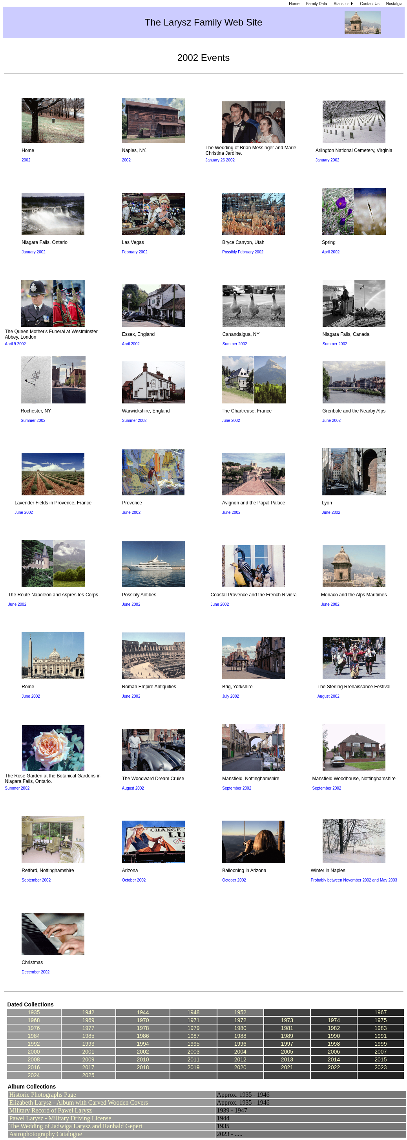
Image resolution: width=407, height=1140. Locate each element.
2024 (33, 1075)
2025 (88, 1075)
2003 (193, 1051)
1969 (88, 1020)
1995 (193, 1044)
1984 (33, 1036)
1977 (88, 1028)
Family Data (316, 4)
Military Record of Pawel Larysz (50, 1110)
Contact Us (369, 4)
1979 (193, 1028)
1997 (287, 1044)
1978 (143, 1028)
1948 (193, 1012)
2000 (33, 1051)
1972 (240, 1020)
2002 (143, 1051)
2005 (287, 1051)
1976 (33, 1028)
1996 (240, 1044)
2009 (88, 1059)
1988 (240, 1036)
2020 (240, 1067)
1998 (334, 1044)
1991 (380, 1036)
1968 (33, 1020)
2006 (334, 1051)
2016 (33, 1067)
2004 (240, 1051)
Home (294, 4)
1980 (240, 1028)
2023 (380, 1067)
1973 (287, 1020)
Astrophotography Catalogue (45, 1134)
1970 (143, 1020)
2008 (33, 1059)
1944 (143, 1012)
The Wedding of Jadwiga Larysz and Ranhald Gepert (75, 1126)
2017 (88, 1067)
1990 (334, 1036)
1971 (193, 1020)
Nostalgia (394, 4)
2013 (287, 1059)
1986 (143, 1036)
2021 (287, 1067)
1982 (334, 1028)
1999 (380, 1044)
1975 (380, 1020)
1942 (88, 1012)
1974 (334, 1020)
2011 (193, 1059)
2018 (143, 1067)
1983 (380, 1028)
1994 (143, 1044)
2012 (240, 1059)
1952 (240, 1012)
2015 (380, 1059)
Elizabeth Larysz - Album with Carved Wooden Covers (78, 1102)
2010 (143, 1059)
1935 (33, 1012)
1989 (287, 1036)
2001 (88, 1051)
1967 (380, 1012)
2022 (334, 1067)
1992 (33, 1044)
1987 (193, 1036)
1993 (88, 1044)
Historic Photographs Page (43, 1094)
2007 (380, 1051)
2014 (334, 1059)
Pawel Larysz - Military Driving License (60, 1118)
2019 (193, 1067)
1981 (287, 1028)
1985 (88, 1036)
